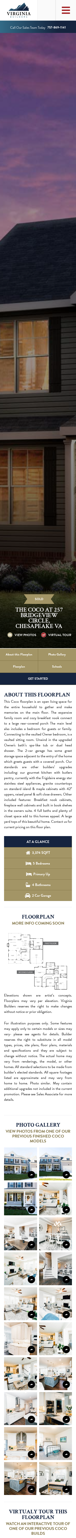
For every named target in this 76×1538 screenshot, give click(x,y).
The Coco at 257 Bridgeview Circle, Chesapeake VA (39, 618)
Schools (57, 666)
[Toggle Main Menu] (66, 10)
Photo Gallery (57, 654)
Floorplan (19, 666)
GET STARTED (38, 678)
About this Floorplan (19, 654)
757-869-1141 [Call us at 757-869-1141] (56, 27)
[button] (38, 961)
